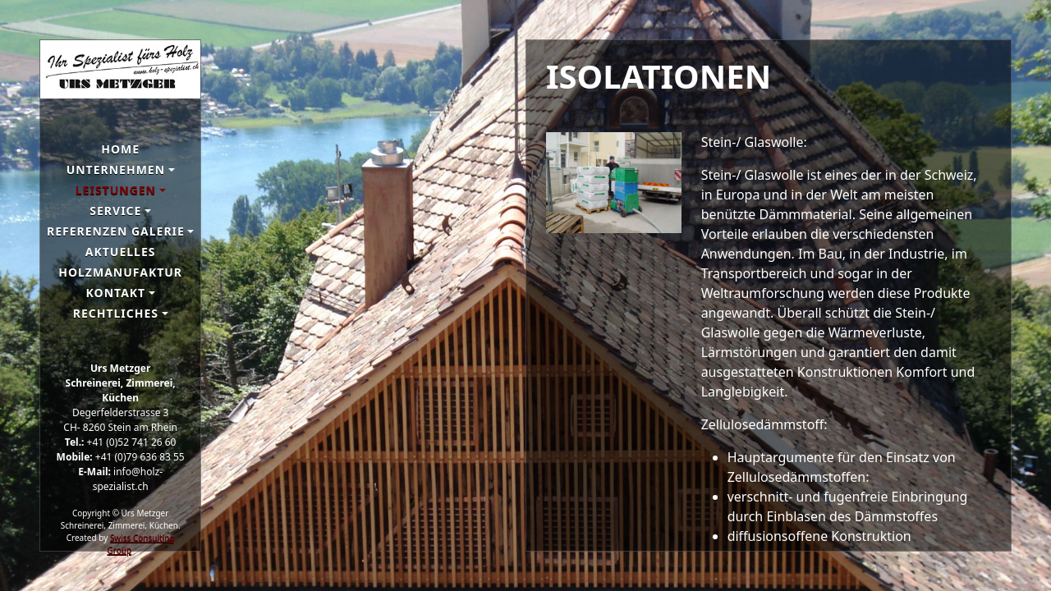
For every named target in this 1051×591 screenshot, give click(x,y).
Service (115, 210)
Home (120, 149)
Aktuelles (120, 251)
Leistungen (116, 190)
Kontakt (116, 292)
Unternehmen (116, 169)
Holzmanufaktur (120, 272)
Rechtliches (115, 313)
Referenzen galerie (116, 231)
